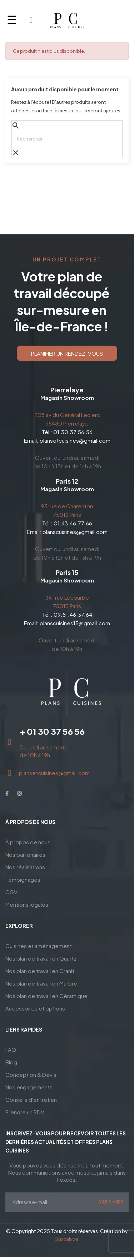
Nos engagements (29, 1087)
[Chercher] (67, 139)
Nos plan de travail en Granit (39, 970)
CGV (11, 892)
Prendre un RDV (24, 1112)
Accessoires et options (35, 1008)
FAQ (10, 1049)
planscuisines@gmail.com (75, 531)
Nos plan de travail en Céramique (46, 995)
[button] (67, 353)
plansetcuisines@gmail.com (75, 440)
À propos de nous (27, 842)
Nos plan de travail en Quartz (40, 958)
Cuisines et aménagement (38, 945)
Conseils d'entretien (31, 1099)
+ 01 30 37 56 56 (52, 731)
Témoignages (22, 879)
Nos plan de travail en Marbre (41, 983)
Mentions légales (26, 904)
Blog (11, 1062)
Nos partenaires (25, 854)
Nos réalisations (25, 867)
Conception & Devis (30, 1074)
